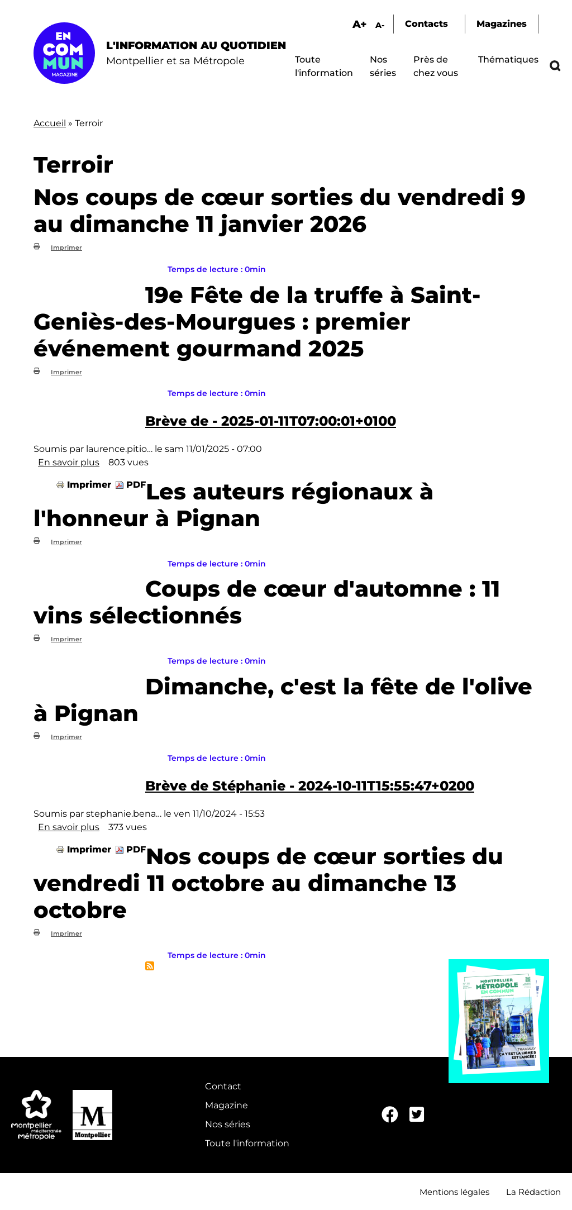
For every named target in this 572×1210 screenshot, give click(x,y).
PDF (136, 484)
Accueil (50, 123)
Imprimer (66, 247)
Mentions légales (454, 1192)
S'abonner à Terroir (149, 965)
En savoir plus (68, 462)
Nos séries (227, 1124)
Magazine (226, 1105)
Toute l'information (247, 1143)
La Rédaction (533, 1192)
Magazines (501, 23)
